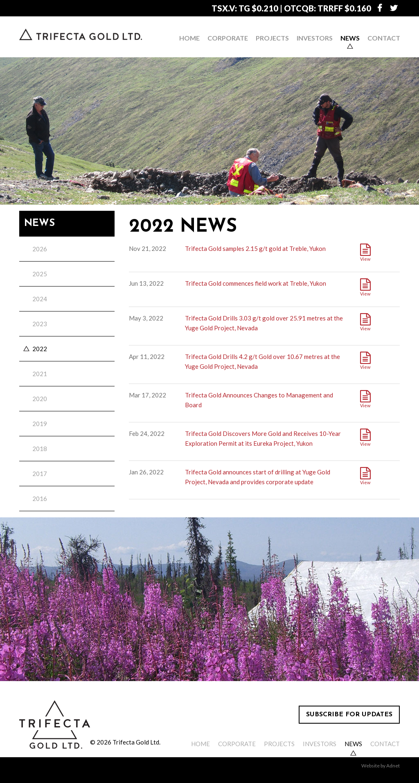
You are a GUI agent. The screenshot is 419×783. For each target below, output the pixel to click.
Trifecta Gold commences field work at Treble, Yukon (255, 283)
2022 (39, 348)
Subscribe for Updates (349, 714)
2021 (39, 373)
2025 (39, 274)
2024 (39, 298)
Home (189, 38)
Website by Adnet (380, 766)
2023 (39, 323)
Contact (383, 38)
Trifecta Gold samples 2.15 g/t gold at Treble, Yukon (255, 248)
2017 (39, 473)
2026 (39, 249)
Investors (315, 38)
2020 (39, 398)
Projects (272, 38)
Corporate (227, 38)
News (350, 38)
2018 (39, 448)
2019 (39, 423)
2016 (39, 498)
